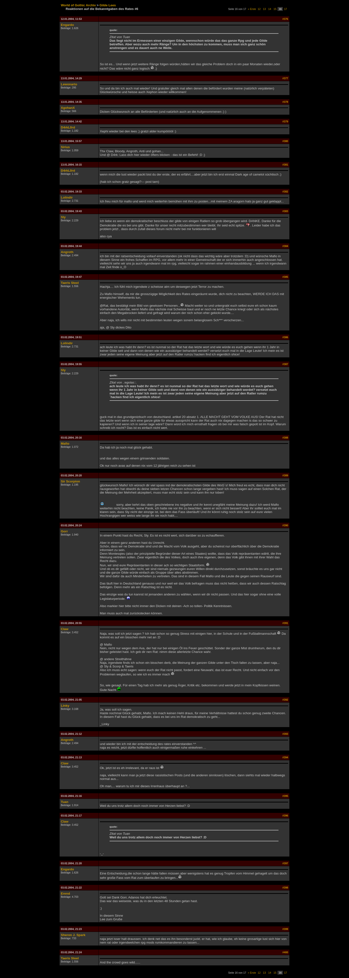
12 (259, 9)
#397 (285, 863)
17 (285, 9)
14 (270, 9)
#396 (285, 815)
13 (264, 9)
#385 (285, 276)
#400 (285, 952)
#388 (285, 437)
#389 (285, 475)
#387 (285, 364)
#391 (285, 623)
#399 (285, 929)
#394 (285, 757)
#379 (285, 121)
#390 (285, 525)
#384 (285, 246)
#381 (285, 164)
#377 (285, 78)
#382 (285, 191)
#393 (285, 733)
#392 (285, 699)
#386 (285, 337)
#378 (285, 101)
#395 (285, 795)
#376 (285, 18)
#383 (285, 211)
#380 (285, 141)
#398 (285, 887)
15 (275, 9)
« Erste (252, 9)
